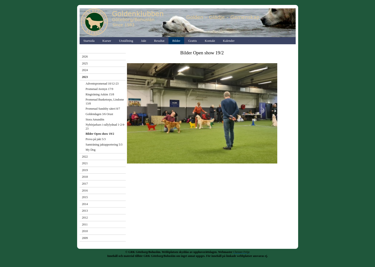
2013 (85, 210)
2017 (85, 183)
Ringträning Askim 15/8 (100, 94)
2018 (85, 176)
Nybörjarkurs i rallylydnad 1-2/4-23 (105, 126)
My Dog (91, 149)
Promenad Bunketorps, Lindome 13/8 (105, 101)
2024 (85, 70)
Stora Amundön (95, 119)
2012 (85, 217)
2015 (85, 197)
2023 (85, 77)
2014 (85, 204)
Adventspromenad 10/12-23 (102, 83)
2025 (85, 63)
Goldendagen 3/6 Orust (99, 114)
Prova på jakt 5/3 (96, 139)
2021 (85, 163)
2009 (85, 238)
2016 (85, 190)
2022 (85, 156)
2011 (85, 224)
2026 (85, 56)
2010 (85, 231)
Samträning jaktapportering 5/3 (104, 144)
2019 (85, 170)
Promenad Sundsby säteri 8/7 (103, 108)
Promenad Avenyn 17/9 (99, 89)
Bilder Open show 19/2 (100, 133)
